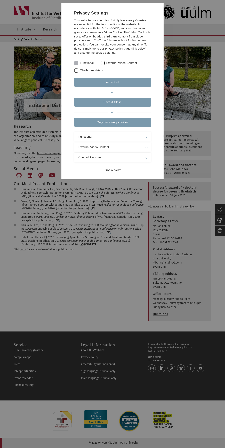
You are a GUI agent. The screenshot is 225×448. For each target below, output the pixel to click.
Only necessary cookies (112, 122)
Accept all (112, 82)
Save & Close (112, 102)
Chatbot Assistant (91, 70)
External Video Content (121, 63)
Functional (87, 63)
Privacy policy (112, 169)
